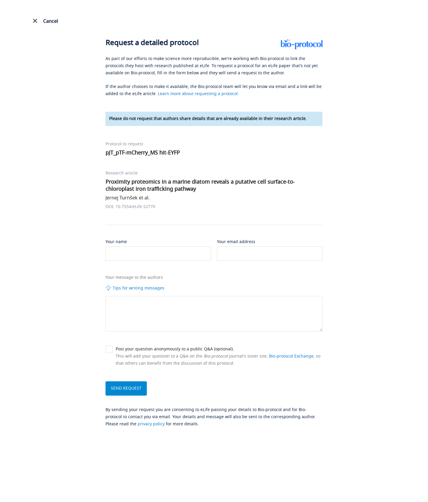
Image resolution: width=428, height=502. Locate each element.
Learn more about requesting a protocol (198, 94)
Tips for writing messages (135, 288)
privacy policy (151, 424)
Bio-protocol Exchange (291, 356)
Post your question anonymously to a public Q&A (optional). (175, 349)
